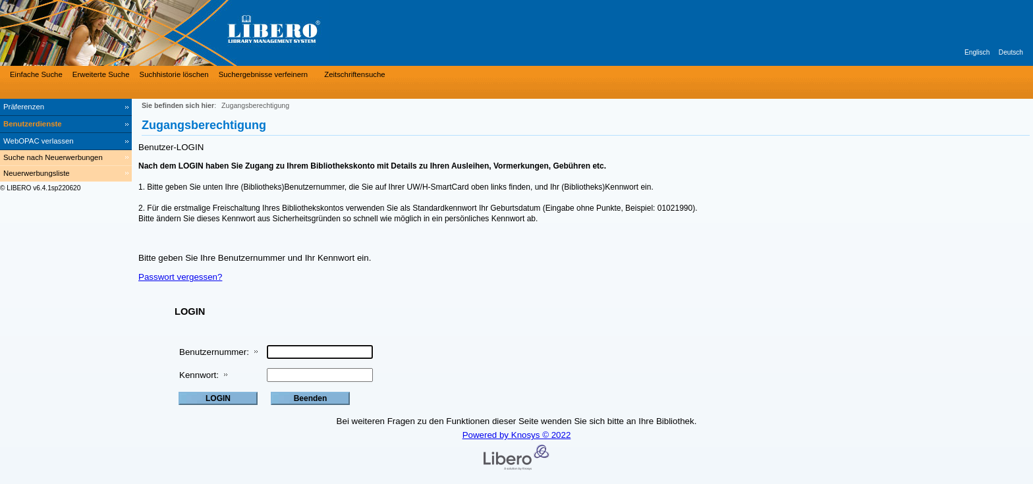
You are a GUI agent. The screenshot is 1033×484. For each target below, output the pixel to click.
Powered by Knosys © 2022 (516, 435)
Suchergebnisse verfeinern (263, 74)
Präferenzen (23, 107)
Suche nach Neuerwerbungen (53, 157)
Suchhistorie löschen (174, 74)
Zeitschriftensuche (354, 74)
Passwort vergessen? (180, 277)
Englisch (977, 52)
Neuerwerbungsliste (36, 173)
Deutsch (1011, 52)
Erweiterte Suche (101, 74)
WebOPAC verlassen (38, 141)
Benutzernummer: (214, 352)
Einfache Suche (36, 74)
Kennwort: (199, 375)
